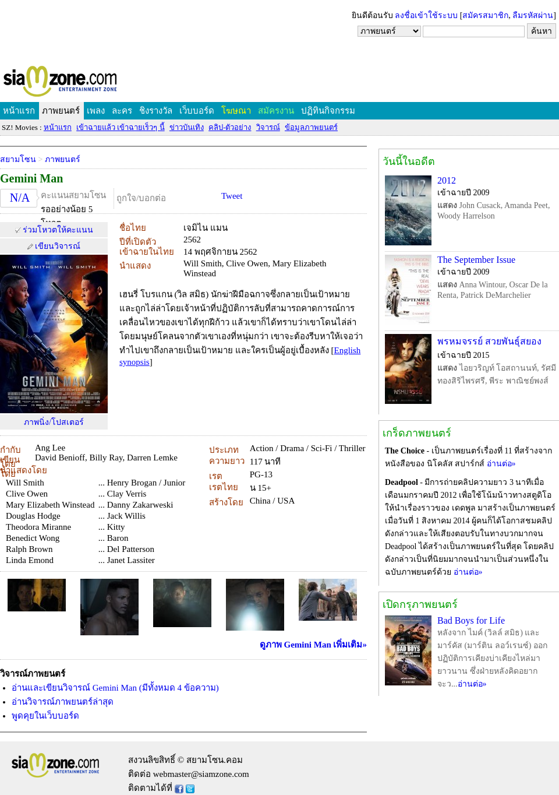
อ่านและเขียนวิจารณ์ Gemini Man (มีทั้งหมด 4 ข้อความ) (115, 687)
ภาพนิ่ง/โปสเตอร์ (54, 422)
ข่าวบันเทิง (186, 127)
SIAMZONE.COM (85, 83)
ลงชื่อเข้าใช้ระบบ (426, 15)
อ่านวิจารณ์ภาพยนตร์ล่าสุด (63, 701)
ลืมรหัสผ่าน (532, 15)
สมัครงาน (276, 110)
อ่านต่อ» (501, 463)
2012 (446, 180)
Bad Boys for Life (471, 620)
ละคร (122, 110)
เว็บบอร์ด (196, 110)
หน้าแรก (19, 110)
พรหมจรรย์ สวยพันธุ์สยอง (489, 341)
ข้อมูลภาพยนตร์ (311, 127)
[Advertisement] (279, 32)
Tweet (231, 195)
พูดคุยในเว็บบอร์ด (45, 715)
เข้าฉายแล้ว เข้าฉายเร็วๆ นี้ (120, 127)
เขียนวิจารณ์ (57, 246)
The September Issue (476, 260)
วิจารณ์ (268, 127)
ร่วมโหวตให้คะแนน (58, 230)
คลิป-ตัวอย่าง (229, 127)
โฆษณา (236, 110)
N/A (20, 197)
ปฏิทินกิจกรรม (328, 110)
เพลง (96, 110)
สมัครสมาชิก (485, 15)
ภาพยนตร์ (61, 110)
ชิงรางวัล (155, 110)
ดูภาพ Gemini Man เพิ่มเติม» (313, 644)
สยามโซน (18, 159)
